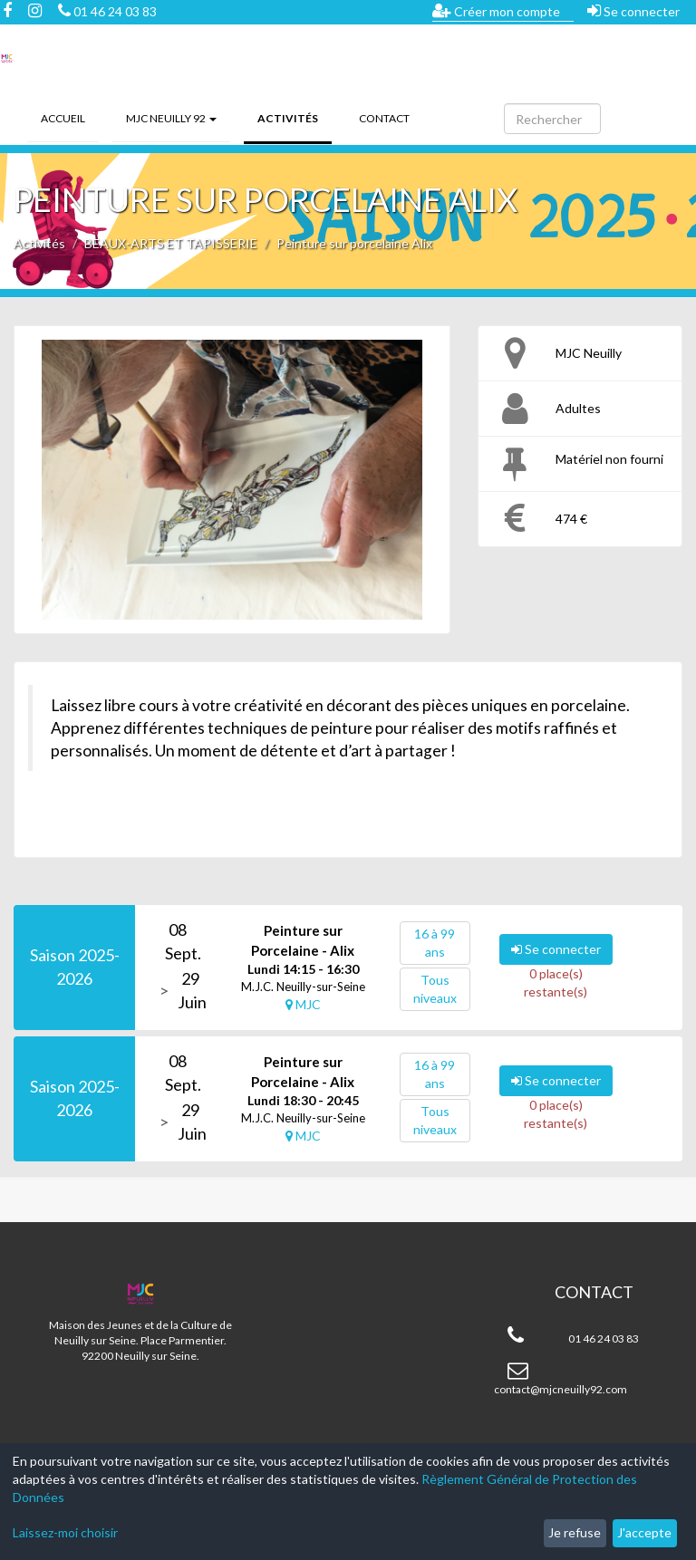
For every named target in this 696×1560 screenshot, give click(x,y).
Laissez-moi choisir (65, 1532)
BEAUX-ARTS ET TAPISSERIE (170, 243)
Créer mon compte (496, 11)
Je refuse (574, 1532)
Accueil (63, 118)
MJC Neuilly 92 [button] (171, 118)
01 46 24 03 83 (107, 11)
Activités (294, 117)
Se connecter (633, 11)
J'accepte (644, 1532)
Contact (384, 118)
